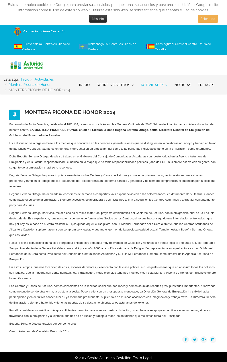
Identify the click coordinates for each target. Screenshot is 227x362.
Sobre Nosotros (113, 85)
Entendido (208, 19)
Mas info (98, 19)
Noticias (182, 85)
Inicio (84, 85)
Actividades (152, 85)
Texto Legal (142, 358)
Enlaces (206, 85)
